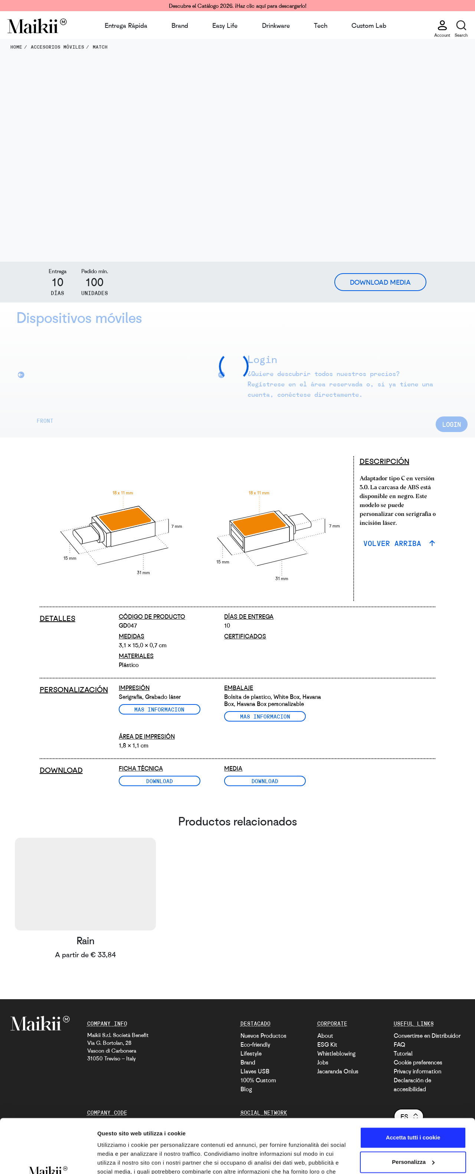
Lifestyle (251, 1053)
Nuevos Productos (263, 1035)
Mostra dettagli (117, 1159)
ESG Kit (327, 1044)
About (325, 1035)
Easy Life (225, 25)
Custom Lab (368, 25)
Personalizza (413, 1111)
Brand (179, 25)
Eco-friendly (255, 1044)
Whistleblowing (336, 1053)
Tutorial (403, 1053)
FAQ (399, 1044)
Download (159, 781)
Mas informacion (159, 709)
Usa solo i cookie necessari (413, 1135)
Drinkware (276, 25)
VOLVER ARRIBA (394, 543)
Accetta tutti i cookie (413, 1087)
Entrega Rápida (126, 25)
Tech (320, 25)
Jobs (322, 1062)
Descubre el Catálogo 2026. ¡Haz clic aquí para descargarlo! (238, 5)
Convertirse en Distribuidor (427, 1035)
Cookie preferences (418, 1062)
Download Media (380, 282)
